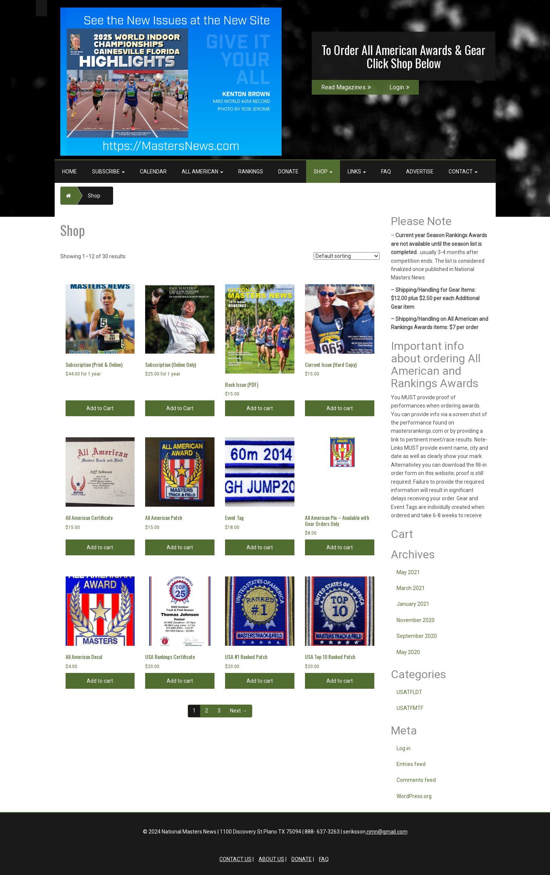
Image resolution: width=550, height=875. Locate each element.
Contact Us (235, 859)
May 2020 (408, 652)
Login (399, 87)
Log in (404, 748)
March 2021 (411, 588)
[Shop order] (347, 256)
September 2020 (417, 636)
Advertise (420, 172)
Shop (323, 172)
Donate (288, 172)
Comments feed (416, 780)
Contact (463, 172)
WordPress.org (414, 796)
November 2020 (416, 620)
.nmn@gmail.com (387, 832)
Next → (238, 711)
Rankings (250, 172)
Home (69, 172)
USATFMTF (410, 708)
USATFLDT (409, 692)
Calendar (153, 172)
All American (202, 172)
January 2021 (413, 604)
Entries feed (411, 764)
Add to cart (260, 408)
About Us (271, 859)
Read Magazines (346, 87)
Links (357, 172)
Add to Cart (99, 408)
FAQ (386, 172)
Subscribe (108, 172)
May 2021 (408, 572)
